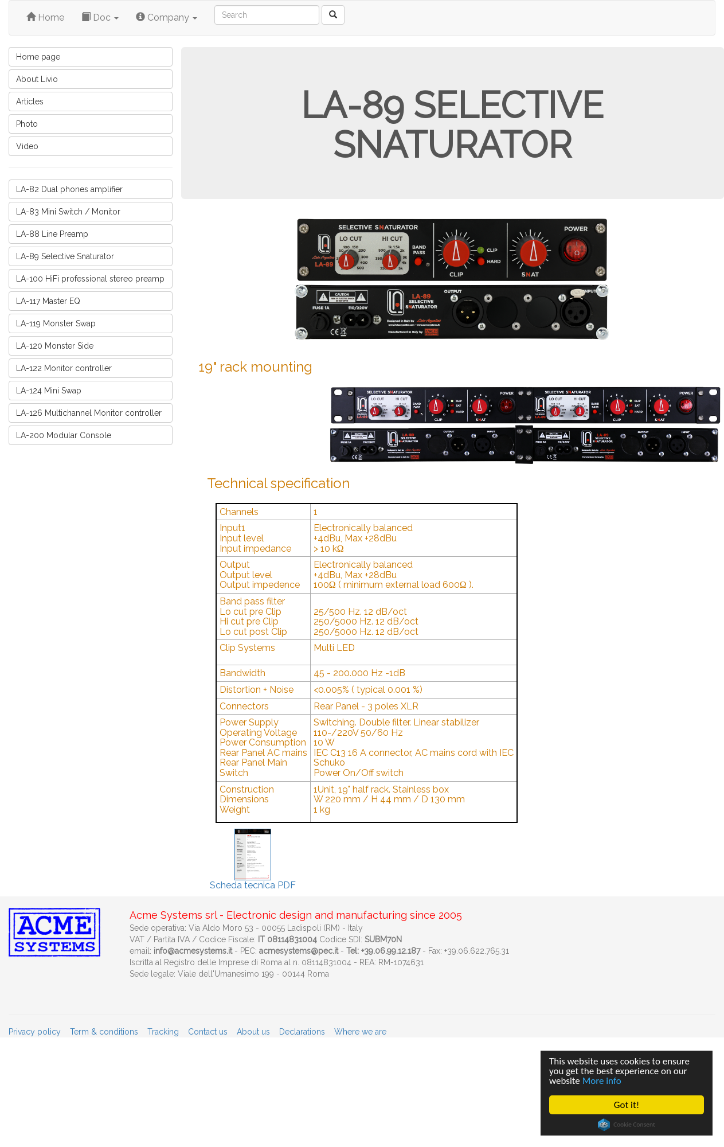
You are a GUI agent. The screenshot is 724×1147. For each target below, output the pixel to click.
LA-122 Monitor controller (64, 368)
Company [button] (166, 17)
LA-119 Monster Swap (56, 323)
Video (27, 146)
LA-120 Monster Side (54, 345)
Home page (38, 56)
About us (253, 1031)
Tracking (163, 1031)
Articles (30, 101)
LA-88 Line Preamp (52, 234)
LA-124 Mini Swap (48, 390)
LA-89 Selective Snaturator (65, 256)
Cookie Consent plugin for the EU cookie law (626, 1124)
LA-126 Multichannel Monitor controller (89, 413)
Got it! (626, 1105)
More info (601, 1081)
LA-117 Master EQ (48, 301)
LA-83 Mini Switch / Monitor (68, 211)
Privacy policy (35, 1031)
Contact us (208, 1031)
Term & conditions (104, 1031)
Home (45, 17)
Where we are (360, 1031)
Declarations (302, 1031)
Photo (27, 123)
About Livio (37, 79)
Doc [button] (100, 17)
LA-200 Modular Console (63, 435)
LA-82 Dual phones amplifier (69, 189)
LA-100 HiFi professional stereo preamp (90, 278)
